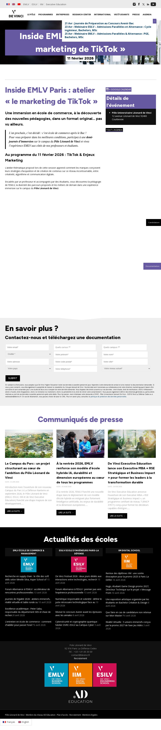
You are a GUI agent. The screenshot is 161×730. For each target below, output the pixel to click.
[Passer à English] (24, 722)
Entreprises (62, 14)
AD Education (49, 715)
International (102, 14)
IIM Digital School (129, 550)
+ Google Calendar (118, 89)
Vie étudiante (121, 14)
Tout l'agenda (114, 130)
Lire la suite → (14, 511)
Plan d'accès (62, 715)
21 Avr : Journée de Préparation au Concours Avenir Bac (99, 23)
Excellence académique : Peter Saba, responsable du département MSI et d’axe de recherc (28, 612)
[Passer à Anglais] (13, 4)
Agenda (147, 14)
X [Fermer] (154, 21)
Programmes (45, 14)
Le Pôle (31, 14)
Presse (136, 14)
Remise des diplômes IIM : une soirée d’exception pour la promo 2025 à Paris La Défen (127, 576)
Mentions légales (89, 715)
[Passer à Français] (9, 722)
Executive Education (56, 4)
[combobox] (75, 347)
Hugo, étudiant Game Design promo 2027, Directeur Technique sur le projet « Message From (128, 589)
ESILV (34, 4)
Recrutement (80, 658)
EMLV (26, 4)
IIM (41, 4)
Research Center (81, 14)
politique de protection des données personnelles (108, 396)
